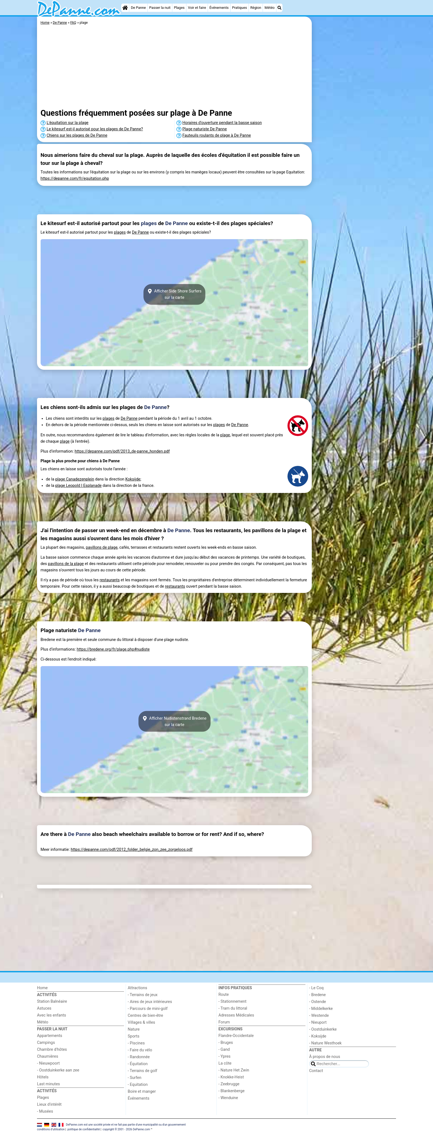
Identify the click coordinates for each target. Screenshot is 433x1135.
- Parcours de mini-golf (148, 1008)
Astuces (44, 1008)
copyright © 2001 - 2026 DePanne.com (126, 1129)
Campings (46, 1042)
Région (255, 8)
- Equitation (138, 1084)
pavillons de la (61, 563)
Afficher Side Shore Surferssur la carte (174, 294)
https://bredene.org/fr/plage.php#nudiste (113, 649)
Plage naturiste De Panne (205, 129)
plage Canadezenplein (74, 479)
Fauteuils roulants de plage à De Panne (217, 135)
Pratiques (239, 8)
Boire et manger (142, 1091)
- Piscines (136, 1043)
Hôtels (43, 1077)
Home (42, 988)
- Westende (319, 1015)
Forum (224, 1022)
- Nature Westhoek (325, 1043)
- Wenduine (228, 1098)
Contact (316, 1070)
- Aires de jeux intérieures (150, 1001)
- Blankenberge (231, 1091)
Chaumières (47, 1056)
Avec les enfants (51, 1015)
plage (225, 435)
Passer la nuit (159, 8)
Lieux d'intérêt (49, 1104)
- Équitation (138, 1064)
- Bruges (225, 1042)
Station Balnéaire (52, 1001)
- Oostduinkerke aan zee (58, 1070)
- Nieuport (318, 1022)
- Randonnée (139, 1057)
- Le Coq (316, 988)
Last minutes (48, 1084)
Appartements (49, 1035)
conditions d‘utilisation (51, 1129)
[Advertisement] (354, 143)
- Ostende (317, 1001)
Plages (179, 8)
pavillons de (97, 547)
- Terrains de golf (142, 1070)
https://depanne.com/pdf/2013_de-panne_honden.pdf (122, 451)
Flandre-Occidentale (236, 1035)
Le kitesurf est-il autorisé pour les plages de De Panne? (95, 129)
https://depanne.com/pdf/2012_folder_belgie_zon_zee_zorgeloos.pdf (131, 849)
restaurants (110, 580)
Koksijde (132, 479)
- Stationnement (232, 1001)
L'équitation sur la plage (67, 122)
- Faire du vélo (140, 1050)
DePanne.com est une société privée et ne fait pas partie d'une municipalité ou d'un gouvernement (126, 1124)
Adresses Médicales (236, 1015)
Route (223, 994)
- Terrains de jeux (143, 995)
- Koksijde (317, 1036)
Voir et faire (197, 8)
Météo (269, 8)
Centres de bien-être (145, 1015)
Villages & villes (141, 1022)
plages (149, 223)
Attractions (137, 988)
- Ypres (224, 1056)
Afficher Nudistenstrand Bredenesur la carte (174, 721)
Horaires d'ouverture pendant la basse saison (222, 122)
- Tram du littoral (232, 1008)
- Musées (45, 1111)
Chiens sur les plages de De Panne (77, 135)
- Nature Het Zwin (233, 1070)
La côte (224, 1063)
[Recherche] (279, 8)
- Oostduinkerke (323, 1029)
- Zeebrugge (228, 1084)
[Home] (125, 8)
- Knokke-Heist (231, 1077)
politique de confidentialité (83, 1129)
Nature (134, 1029)
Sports (133, 1036)
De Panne (138, 8)
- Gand (224, 1049)
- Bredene (317, 995)
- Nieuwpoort (48, 1063)
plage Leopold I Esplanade (78, 485)
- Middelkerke (321, 1008)
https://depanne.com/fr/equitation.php (75, 178)
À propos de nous (324, 1056)
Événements (219, 8)
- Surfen (134, 1077)
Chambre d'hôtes (52, 1049)
